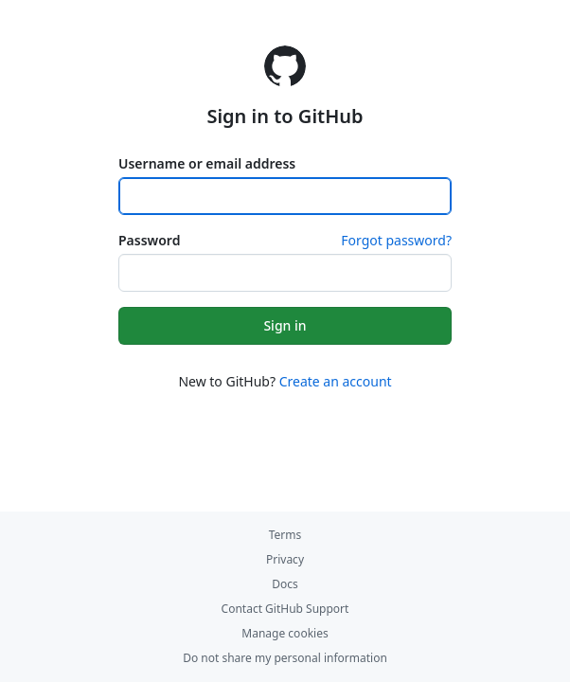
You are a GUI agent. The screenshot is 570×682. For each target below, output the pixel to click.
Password (149, 240)
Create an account (335, 381)
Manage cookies (284, 633)
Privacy (285, 559)
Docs (285, 584)
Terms (285, 535)
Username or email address (206, 163)
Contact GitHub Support (285, 609)
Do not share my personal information (285, 658)
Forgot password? (396, 240)
